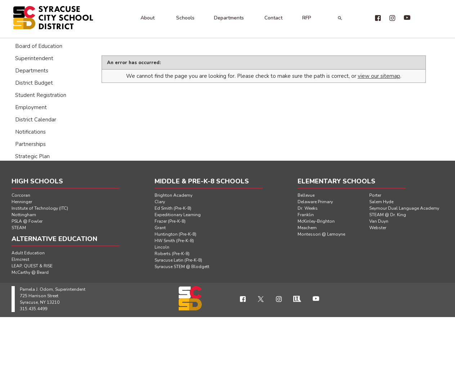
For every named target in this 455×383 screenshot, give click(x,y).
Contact (273, 17)
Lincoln (162, 247)
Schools (185, 17)
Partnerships (30, 144)
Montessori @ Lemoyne (321, 234)
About (147, 17)
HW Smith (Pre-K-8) (174, 241)
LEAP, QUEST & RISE (32, 266)
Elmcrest (20, 259)
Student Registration (40, 95)
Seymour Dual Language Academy (404, 208)
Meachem (307, 228)
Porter (375, 195)
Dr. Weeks (308, 208)
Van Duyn (378, 221)
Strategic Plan (32, 156)
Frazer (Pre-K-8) (170, 221)
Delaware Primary (315, 202)
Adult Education (28, 253)
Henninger (22, 202)
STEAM (19, 228)
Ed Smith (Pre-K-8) (173, 208)
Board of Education (38, 46)
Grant (160, 228)
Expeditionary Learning (178, 215)
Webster (377, 228)
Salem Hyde (381, 202)
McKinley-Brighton (316, 221)
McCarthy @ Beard (30, 272)
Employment (31, 107)
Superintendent (34, 58)
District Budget (34, 82)
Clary (160, 202)
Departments (229, 17)
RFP (306, 17)
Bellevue (306, 195)
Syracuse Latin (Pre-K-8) (178, 260)
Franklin (306, 215)
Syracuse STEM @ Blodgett (182, 267)
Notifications (30, 131)
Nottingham (24, 215)
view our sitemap (379, 76)
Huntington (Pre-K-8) (175, 234)
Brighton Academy (173, 195)
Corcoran (21, 195)
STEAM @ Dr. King (387, 215)
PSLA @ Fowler (27, 221)
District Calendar (35, 119)
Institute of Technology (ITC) (40, 208)
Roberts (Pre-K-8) (172, 254)
